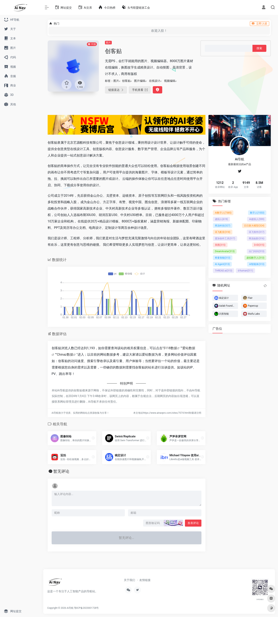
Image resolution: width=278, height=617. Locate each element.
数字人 (257, 212)
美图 (220, 244)
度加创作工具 (225, 238)
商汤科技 (222, 225)
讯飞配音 (222, 231)
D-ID (259, 244)
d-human (245, 270)
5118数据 (170, 348)
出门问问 (256, 251)
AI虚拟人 (256, 219)
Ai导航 (70, 608)
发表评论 (193, 523)
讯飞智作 (256, 231)
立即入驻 (259, 23)
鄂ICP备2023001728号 (86, 608)
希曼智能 (222, 257)
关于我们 (129, 580)
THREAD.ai (223, 270)
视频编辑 (169, 80)
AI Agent (222, 264)
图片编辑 (139, 80)
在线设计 (154, 80)
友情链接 (145, 580)
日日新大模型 (254, 225)
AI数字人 (223, 212)
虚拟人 (221, 219)
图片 (108, 42)
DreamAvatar (225, 251)
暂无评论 (61, 471)
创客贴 (126, 80)
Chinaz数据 (65, 354)
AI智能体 (256, 264)
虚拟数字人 (255, 257)
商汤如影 (256, 238)
